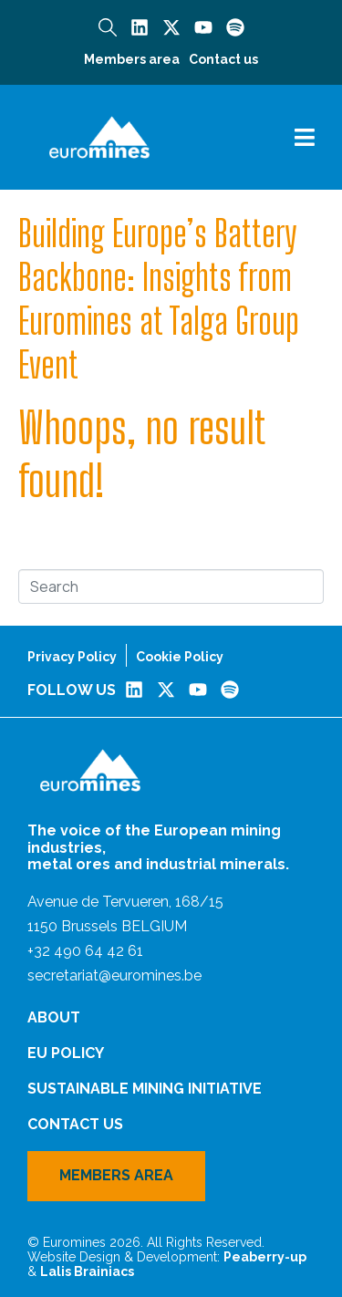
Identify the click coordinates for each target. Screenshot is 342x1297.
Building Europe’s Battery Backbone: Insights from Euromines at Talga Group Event (158, 299)
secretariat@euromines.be (114, 975)
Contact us (223, 59)
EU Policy (65, 1053)
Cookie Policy (179, 656)
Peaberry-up (264, 1257)
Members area (132, 59)
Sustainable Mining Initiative (144, 1088)
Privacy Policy (72, 656)
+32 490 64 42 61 (85, 951)
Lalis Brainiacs (87, 1271)
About (53, 1017)
